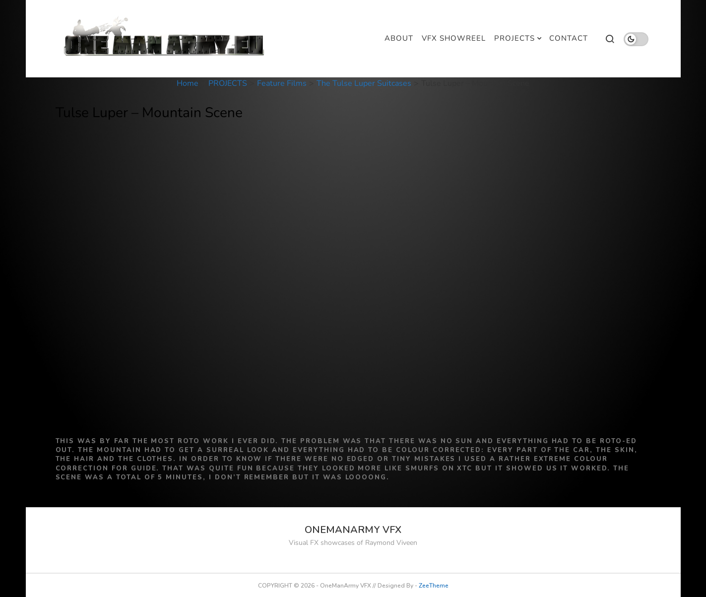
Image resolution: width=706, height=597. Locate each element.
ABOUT (399, 38)
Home (187, 83)
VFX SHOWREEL (454, 38)
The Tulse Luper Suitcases (364, 83)
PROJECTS (514, 38)
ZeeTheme (434, 586)
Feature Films (282, 83)
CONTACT (568, 38)
